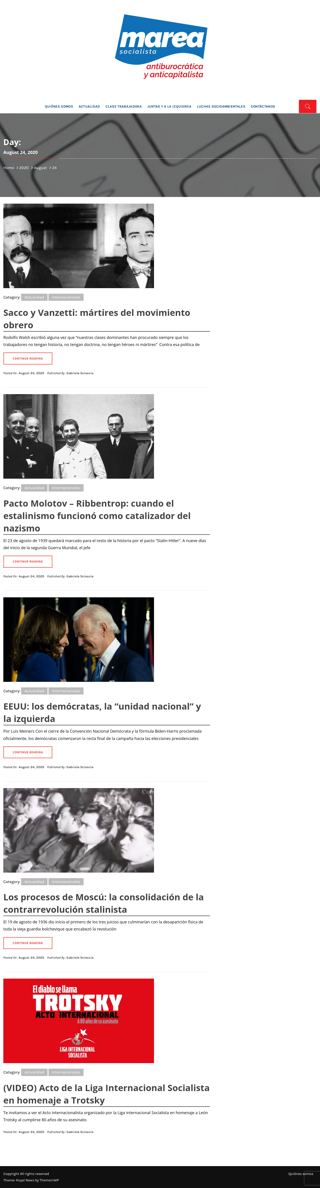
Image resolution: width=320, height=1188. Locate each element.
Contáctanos (263, 106)
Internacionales (66, 297)
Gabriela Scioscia (79, 373)
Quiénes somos (59, 106)
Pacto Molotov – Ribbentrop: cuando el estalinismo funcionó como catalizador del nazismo (97, 515)
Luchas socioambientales (221, 106)
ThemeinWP (49, 1180)
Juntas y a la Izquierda (169, 106)
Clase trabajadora (124, 106)
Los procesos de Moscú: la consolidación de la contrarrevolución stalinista (103, 903)
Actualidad (89, 106)
